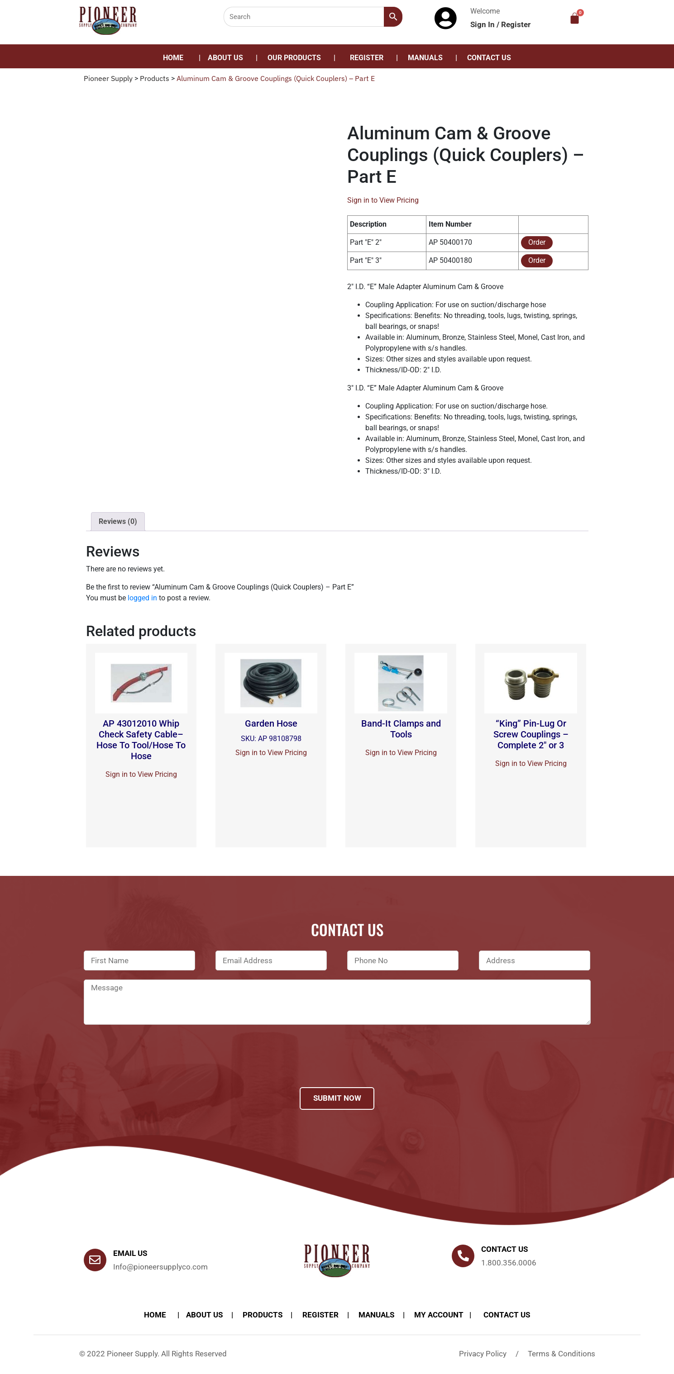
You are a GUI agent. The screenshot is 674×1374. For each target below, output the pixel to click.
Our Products (294, 57)
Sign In (483, 24)
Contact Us (489, 57)
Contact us (504, 1249)
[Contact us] (463, 1256)
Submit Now (337, 1098)
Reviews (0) (118, 521)
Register (516, 24)
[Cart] (575, 18)
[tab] (118, 521)
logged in (142, 598)
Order (536, 242)
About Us (225, 57)
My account (439, 1314)
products (262, 1314)
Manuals (425, 57)
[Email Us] (95, 1260)
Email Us (130, 1253)
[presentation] (152, 1068)
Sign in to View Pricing (383, 200)
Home (173, 57)
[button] (296, 58)
